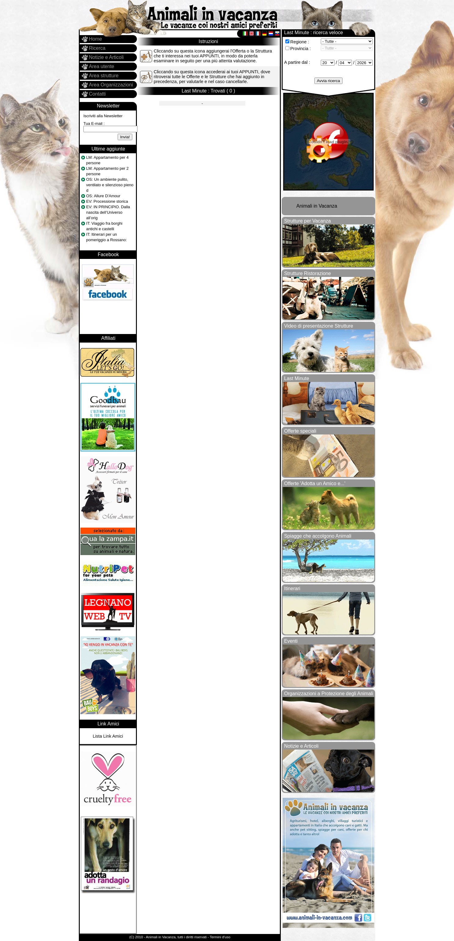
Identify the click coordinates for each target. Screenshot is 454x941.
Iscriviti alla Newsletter (103, 116)
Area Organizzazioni (111, 84)
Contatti (97, 93)
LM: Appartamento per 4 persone (107, 160)
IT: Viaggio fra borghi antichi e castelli (104, 226)
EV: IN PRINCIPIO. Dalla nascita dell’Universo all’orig (108, 212)
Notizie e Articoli (106, 57)
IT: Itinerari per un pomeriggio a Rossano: (106, 237)
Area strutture (104, 75)
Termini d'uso (220, 937)
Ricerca (97, 48)
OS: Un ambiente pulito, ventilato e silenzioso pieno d (110, 185)
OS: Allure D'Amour (103, 196)
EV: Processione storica (107, 201)
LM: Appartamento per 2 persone (107, 171)
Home (95, 39)
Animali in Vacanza (316, 206)
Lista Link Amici (108, 736)
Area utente (101, 66)
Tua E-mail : (93, 123)
